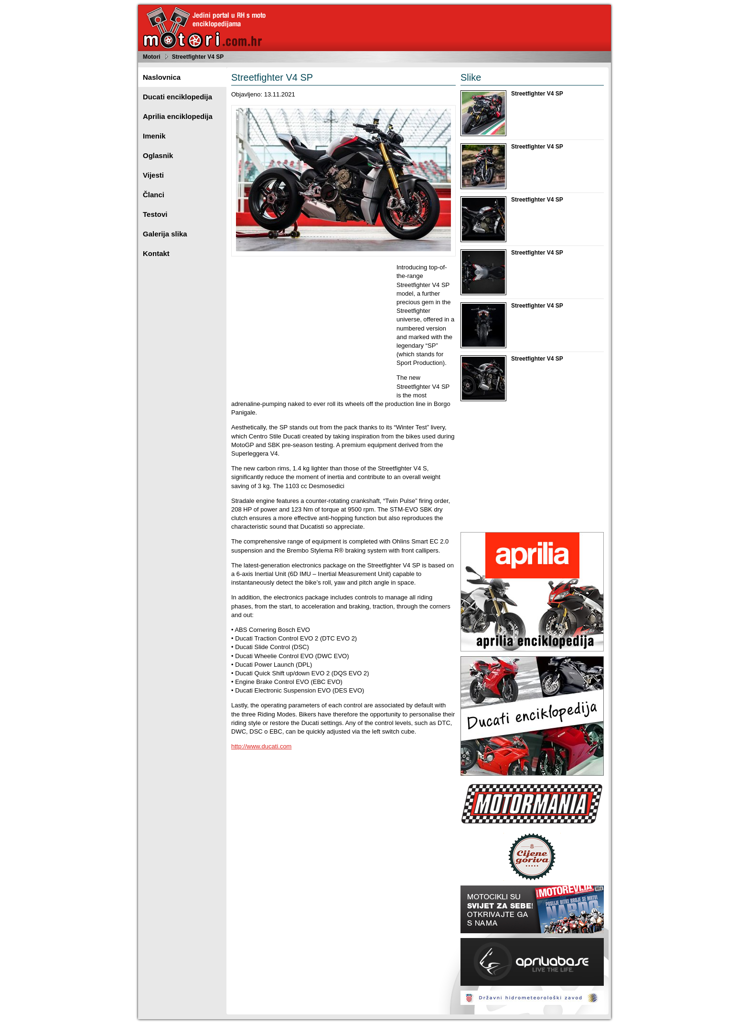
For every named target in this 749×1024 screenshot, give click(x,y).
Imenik (154, 136)
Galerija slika (165, 234)
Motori (151, 56)
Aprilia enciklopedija (178, 116)
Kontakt (156, 253)
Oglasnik (158, 155)
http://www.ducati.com (261, 746)
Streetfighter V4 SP (198, 56)
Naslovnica (162, 77)
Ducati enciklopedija (177, 97)
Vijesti (153, 175)
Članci (153, 195)
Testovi (155, 214)
